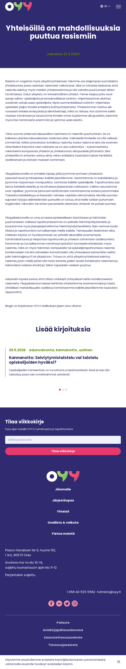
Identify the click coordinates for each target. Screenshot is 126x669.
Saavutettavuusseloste (63, 638)
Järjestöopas (63, 501)
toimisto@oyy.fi (109, 593)
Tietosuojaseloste (63, 646)
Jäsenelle (63, 490)
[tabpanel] (63, 362)
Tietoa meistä (63, 535)
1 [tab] (60, 390)
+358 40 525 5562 (80, 593)
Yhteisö (63, 512)
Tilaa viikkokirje (63, 452)
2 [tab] (63, 390)
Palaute (63, 624)
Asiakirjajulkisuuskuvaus (63, 631)
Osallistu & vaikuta (63, 524)
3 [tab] (66, 390)
